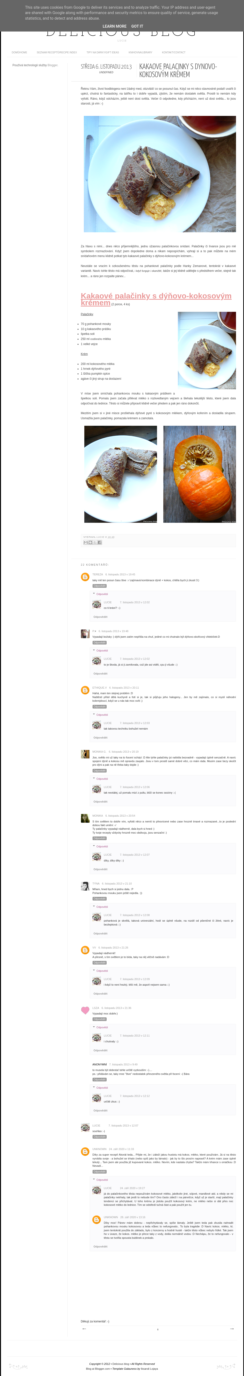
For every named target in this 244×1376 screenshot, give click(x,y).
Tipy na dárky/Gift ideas (103, 52)
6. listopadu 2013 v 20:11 (124, 687)
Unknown (100, 1149)
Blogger (52, 65)
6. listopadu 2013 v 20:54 (120, 815)
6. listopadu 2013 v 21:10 (117, 883)
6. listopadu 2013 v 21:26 (113, 947)
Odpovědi (102, 594)
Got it (137, 26)
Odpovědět (100, 586)
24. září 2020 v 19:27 (132, 1188)
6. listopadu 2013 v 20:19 (124, 751)
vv (94, 947)
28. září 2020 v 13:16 (132, 1217)
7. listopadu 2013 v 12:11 (135, 1035)
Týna (96, 883)
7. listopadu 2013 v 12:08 (135, 915)
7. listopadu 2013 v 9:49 (123, 1064)
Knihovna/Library (140, 52)
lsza (96, 1007)
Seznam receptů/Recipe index (57, 52)
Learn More (114, 26)
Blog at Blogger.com (98, 1368)
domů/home (19, 52)
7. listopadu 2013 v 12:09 (135, 979)
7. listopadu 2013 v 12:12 (135, 1095)
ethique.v (100, 687)
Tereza (98, 574)
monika (98, 815)
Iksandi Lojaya (149, 1368)
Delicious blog (122, 32)
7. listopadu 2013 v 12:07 (135, 854)
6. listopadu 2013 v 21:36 (116, 1007)
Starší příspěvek (231, 1329)
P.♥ (94, 631)
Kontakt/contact (174, 52)
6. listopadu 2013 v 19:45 (120, 574)
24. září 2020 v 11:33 (121, 1149)
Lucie (100, 537)
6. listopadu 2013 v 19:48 (113, 631)
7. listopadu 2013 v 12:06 (135, 787)
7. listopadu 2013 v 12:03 (135, 723)
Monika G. (99, 751)
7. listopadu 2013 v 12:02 (135, 602)
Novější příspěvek (84, 1329)
